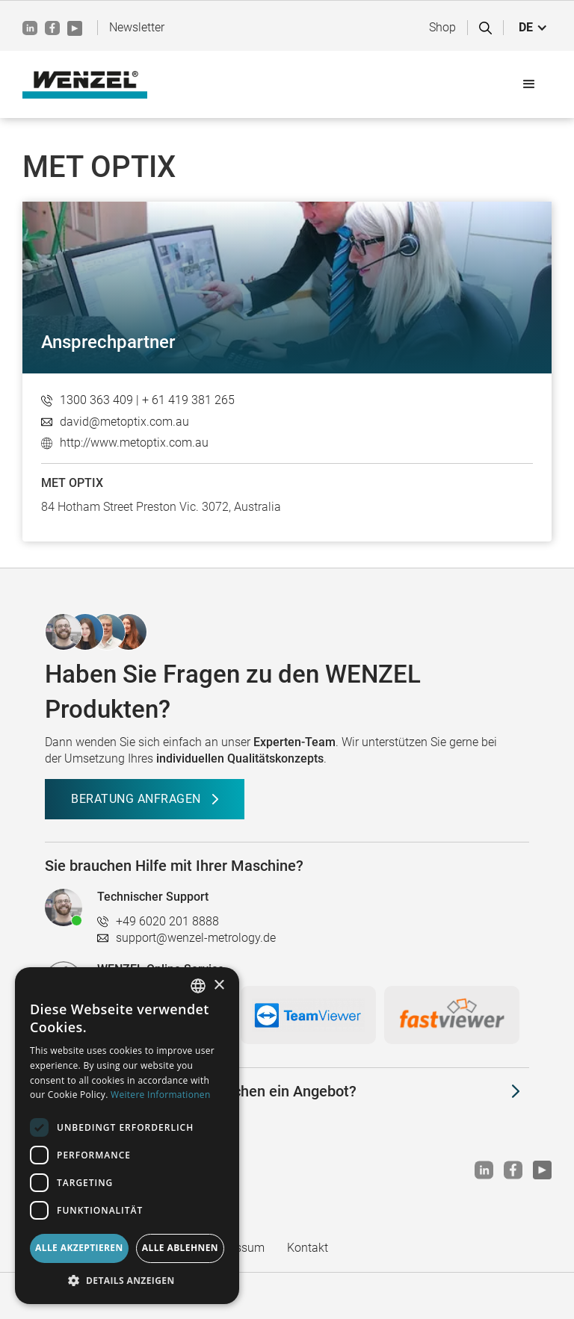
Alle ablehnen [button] (180, 1247)
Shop (442, 27)
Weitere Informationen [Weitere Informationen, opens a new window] (161, 1094)
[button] (533, 27)
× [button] (218, 985)
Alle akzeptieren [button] (79, 1247)
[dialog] (127, 1135)
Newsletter (136, 27)
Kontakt (307, 1248)
